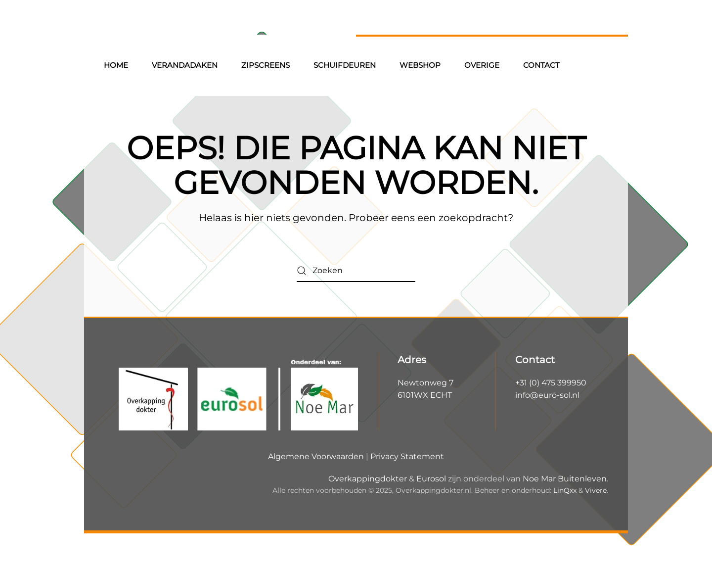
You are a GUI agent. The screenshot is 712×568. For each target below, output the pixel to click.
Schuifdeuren (344, 65)
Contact (541, 65)
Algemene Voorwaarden (316, 456)
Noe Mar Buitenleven (565, 478)
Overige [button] (481, 65)
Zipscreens (265, 65)
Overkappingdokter (367, 478)
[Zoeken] (356, 271)
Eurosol (431, 478)
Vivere (596, 490)
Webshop (420, 65)
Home (116, 65)
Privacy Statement (407, 456)
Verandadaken (185, 65)
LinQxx (565, 490)
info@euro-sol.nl (547, 395)
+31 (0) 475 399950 (550, 382)
